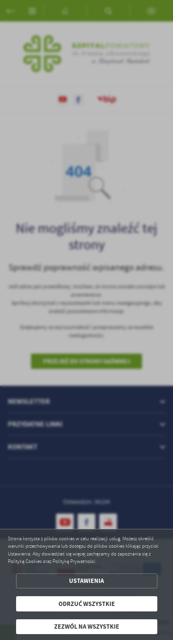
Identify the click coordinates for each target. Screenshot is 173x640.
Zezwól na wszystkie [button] (86, 626)
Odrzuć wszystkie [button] (86, 604)
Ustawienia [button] (86, 581)
